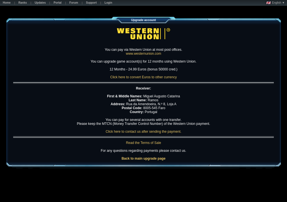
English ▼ (275, 2)
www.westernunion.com (143, 54)
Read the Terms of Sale (143, 143)
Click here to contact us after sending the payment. (143, 132)
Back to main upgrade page (144, 158)
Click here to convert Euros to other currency (143, 77)
